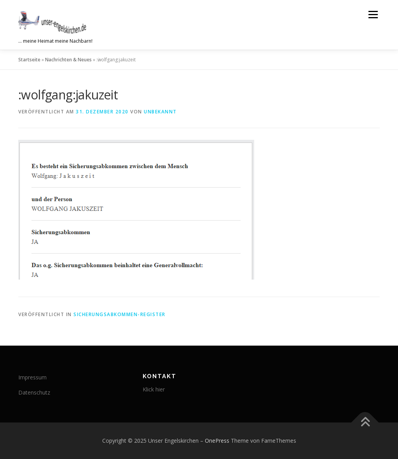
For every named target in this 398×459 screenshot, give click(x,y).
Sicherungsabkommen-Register (119, 314)
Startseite (29, 59)
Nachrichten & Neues (68, 59)
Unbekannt (160, 111)
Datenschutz (34, 392)
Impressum (32, 377)
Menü (373, 14)
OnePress (217, 440)
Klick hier (154, 389)
